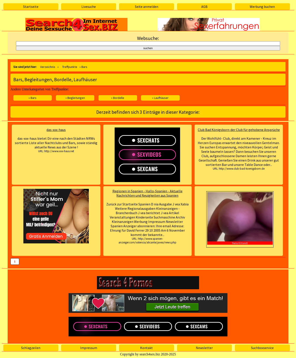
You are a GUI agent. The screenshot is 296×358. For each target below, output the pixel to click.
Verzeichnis (47, 67)
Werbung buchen (262, 6)
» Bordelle (117, 98)
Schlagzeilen (30, 348)
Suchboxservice (262, 348)
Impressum (88, 348)
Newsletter (204, 348)
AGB (204, 6)
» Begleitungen (75, 98)
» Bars (32, 98)
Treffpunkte (69, 67)
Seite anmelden (146, 6)
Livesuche (88, 6)
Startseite (30, 6)
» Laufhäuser (160, 98)
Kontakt (146, 348)
